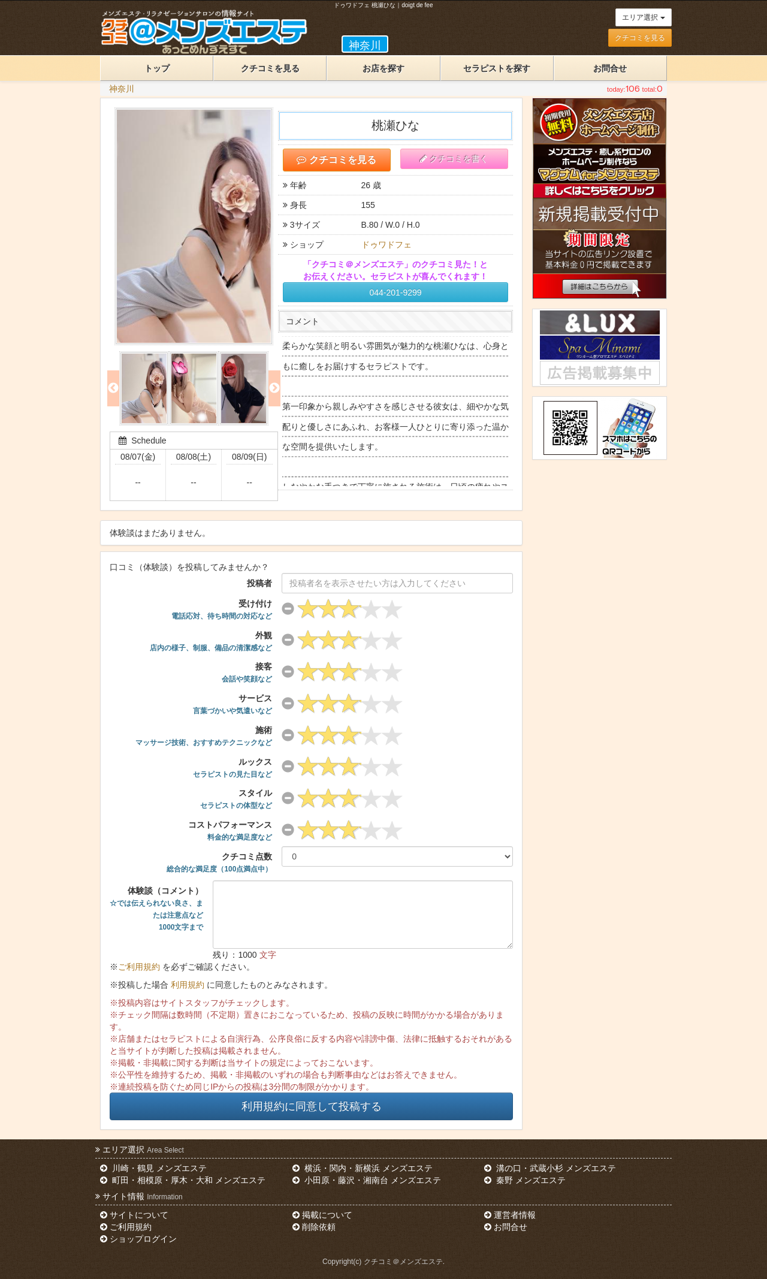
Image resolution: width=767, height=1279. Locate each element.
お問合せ (610, 68)
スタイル (236, 799)
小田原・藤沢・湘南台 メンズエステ (366, 1180)
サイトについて (134, 1215)
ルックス (232, 768)
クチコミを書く (454, 159)
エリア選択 (643, 17)
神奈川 (121, 88)
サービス (232, 704)
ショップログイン (138, 1239)
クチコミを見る (640, 38)
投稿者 (259, 583)
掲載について (322, 1215)
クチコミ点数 (219, 862)
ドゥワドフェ (386, 244)
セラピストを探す (496, 68)
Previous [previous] (113, 388)
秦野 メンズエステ (525, 1180)
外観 (211, 641)
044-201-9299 (395, 292)
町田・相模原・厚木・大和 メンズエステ (182, 1180)
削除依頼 (314, 1227)
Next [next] (274, 388)
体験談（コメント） (156, 908)
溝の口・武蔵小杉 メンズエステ (550, 1168)
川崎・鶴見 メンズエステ (153, 1168)
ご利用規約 (139, 967)
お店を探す (383, 68)
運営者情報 (510, 1215)
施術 (203, 736)
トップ (157, 68)
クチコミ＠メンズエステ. (404, 1261)
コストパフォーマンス (230, 830)
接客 (247, 672)
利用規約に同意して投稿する (311, 1106)
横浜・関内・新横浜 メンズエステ (362, 1168)
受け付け (221, 609)
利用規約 (187, 985)
